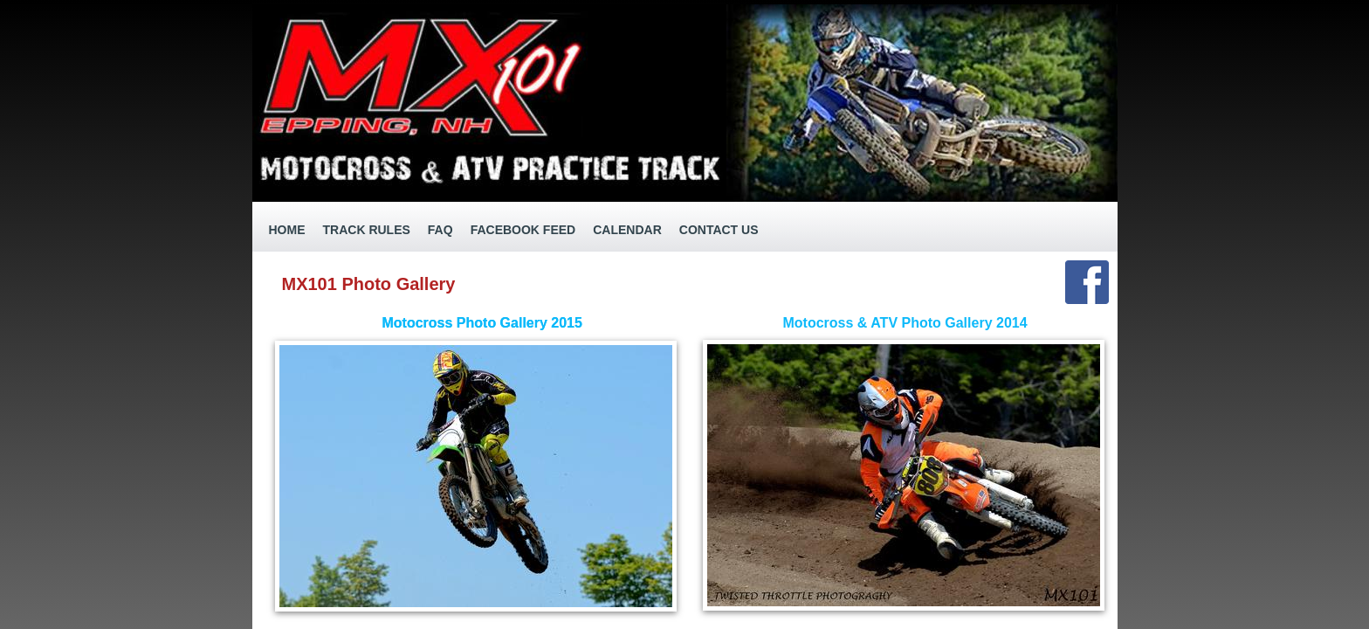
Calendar (627, 230)
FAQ (440, 230)
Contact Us (719, 230)
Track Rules (366, 230)
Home (287, 230)
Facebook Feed (523, 230)
